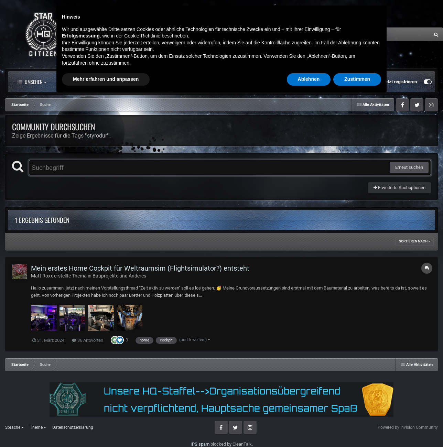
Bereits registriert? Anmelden (344, 82)
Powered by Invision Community (408, 427)
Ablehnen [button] (309, 428)
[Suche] (368, 34)
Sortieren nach (414, 241)
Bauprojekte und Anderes (119, 276)
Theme (38, 427)
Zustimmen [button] (357, 428)
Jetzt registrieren (400, 81)
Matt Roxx (42, 276)
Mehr (197, 82)
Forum (128, 82)
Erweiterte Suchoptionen (399, 187)
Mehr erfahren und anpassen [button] (106, 428)
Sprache (14, 427)
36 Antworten (87, 340)
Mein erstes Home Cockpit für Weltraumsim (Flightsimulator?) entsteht (140, 268)
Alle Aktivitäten (80, 82)
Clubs (164, 82)
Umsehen (32, 82)
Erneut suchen (409, 167)
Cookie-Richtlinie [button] (142, 385)
